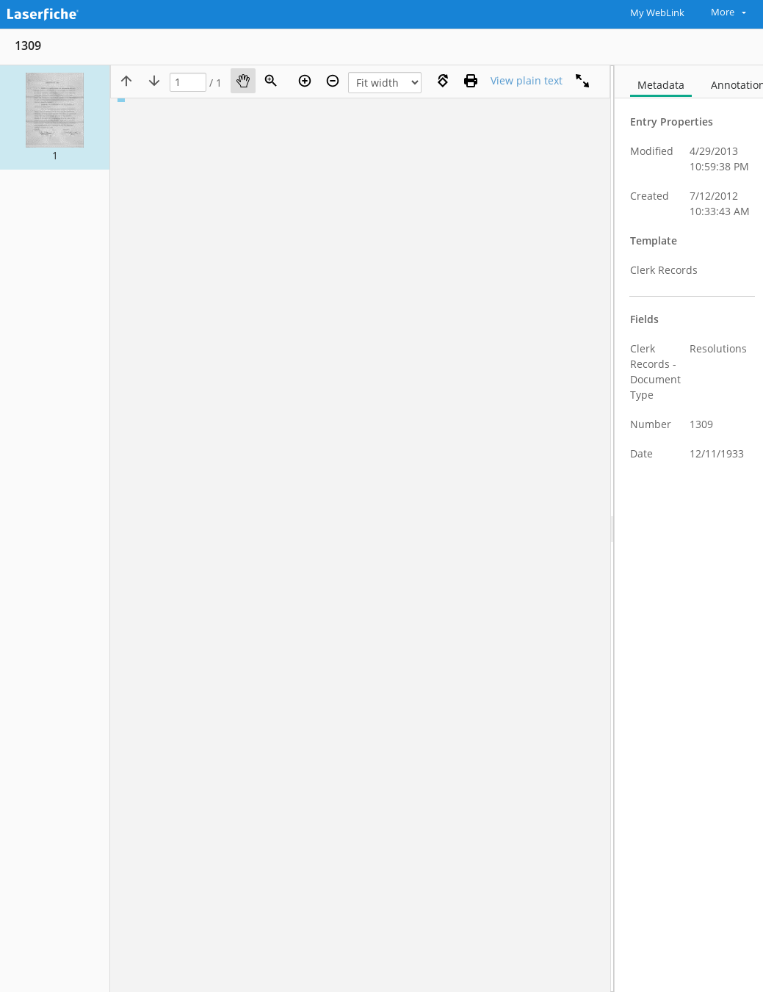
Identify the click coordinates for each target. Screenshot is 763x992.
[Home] (77, 12)
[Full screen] (582, 80)
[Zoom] (270, 80)
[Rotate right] (442, 80)
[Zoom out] (332, 80)
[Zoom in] (304, 80)
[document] (689, 528)
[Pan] (243, 80)
